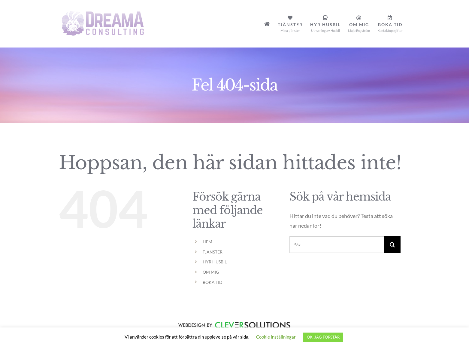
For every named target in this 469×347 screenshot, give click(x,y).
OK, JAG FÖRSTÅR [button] (323, 337)
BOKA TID (212, 282)
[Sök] (392, 244)
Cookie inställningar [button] (276, 336)
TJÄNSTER (212, 251)
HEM (207, 241)
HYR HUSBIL (215, 261)
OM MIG (211, 272)
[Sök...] (336, 244)
